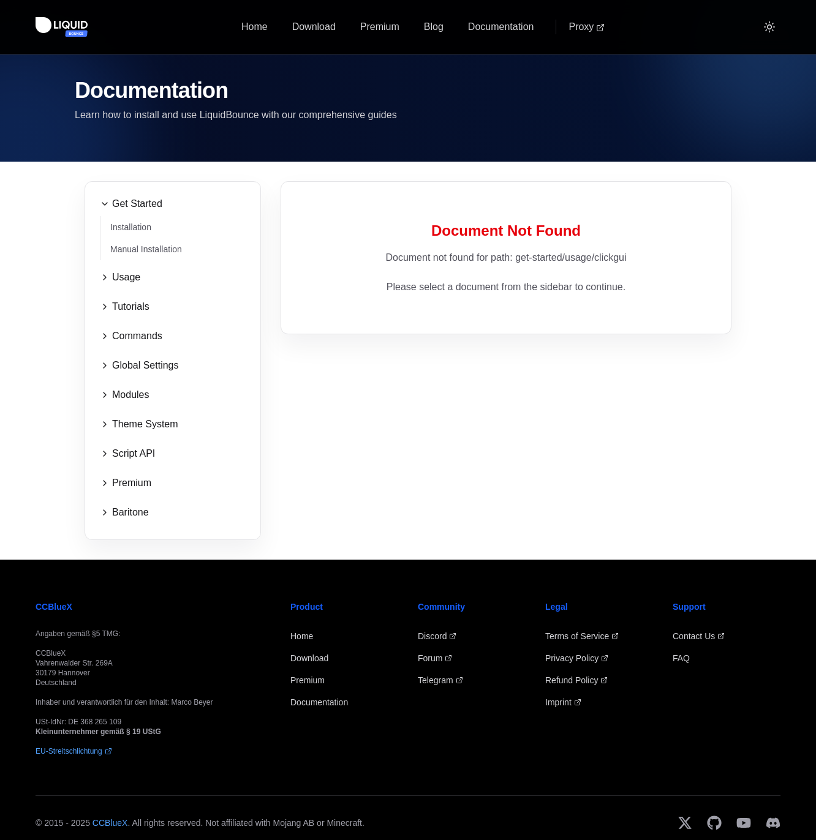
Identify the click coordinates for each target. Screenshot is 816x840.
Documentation (501, 26)
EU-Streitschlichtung (74, 751)
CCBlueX (110, 823)
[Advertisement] (506, 434)
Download (314, 26)
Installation (130, 227)
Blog (434, 26)
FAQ (681, 658)
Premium (379, 26)
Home (254, 26)
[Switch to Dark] (769, 27)
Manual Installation (146, 249)
